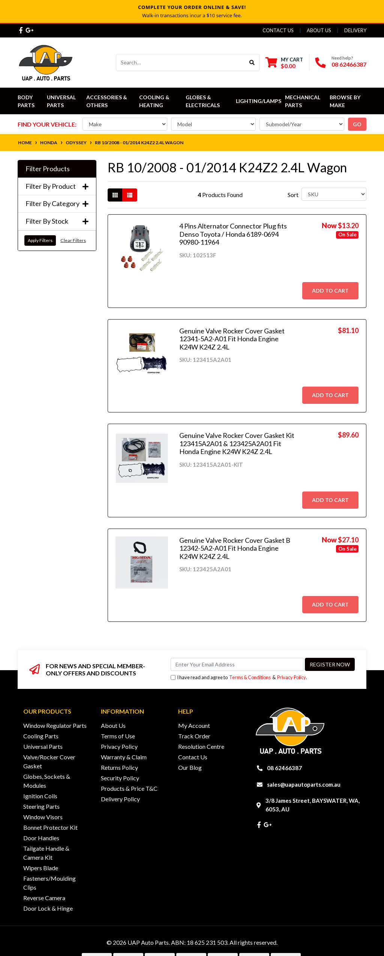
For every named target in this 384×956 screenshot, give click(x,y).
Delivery (355, 30)
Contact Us (278, 30)
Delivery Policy (120, 798)
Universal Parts (62, 101)
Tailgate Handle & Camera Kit (46, 853)
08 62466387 (349, 64)
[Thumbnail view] (115, 195)
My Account (194, 725)
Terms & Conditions (250, 677)
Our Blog (190, 767)
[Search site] (252, 62)
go (357, 124)
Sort (293, 194)
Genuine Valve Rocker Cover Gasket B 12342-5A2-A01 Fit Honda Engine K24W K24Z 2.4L (234, 548)
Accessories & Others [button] (107, 101)
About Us (319, 30)
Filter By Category (57, 204)
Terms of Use (118, 735)
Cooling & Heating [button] (155, 101)
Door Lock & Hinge (48, 908)
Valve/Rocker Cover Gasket (49, 761)
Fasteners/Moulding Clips (49, 883)
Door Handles (41, 837)
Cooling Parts (40, 735)
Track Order (194, 735)
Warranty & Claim (124, 756)
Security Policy (120, 777)
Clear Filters (73, 240)
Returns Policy (119, 767)
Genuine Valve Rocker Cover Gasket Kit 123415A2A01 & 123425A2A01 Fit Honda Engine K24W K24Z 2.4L (236, 443)
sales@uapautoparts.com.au (303, 784)
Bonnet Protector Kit (50, 827)
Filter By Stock (57, 221)
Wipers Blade (40, 867)
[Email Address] (237, 664)
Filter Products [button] (48, 169)
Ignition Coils (40, 795)
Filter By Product (57, 186)
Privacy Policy (291, 677)
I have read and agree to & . (239, 677)
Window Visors (43, 816)
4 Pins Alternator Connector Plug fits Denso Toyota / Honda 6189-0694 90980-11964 (233, 234)
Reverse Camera (44, 897)
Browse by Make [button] (346, 101)
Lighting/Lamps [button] (258, 101)
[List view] (129, 195)
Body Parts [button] (26, 101)
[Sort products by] (334, 194)
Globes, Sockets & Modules (46, 781)
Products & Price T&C (129, 788)
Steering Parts (41, 806)
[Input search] (180, 62)
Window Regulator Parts (55, 725)
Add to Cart (330, 290)
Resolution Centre (201, 746)
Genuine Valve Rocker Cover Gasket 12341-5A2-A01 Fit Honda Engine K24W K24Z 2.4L (232, 339)
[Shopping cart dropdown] (284, 63)
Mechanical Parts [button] (303, 101)
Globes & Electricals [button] (203, 101)
